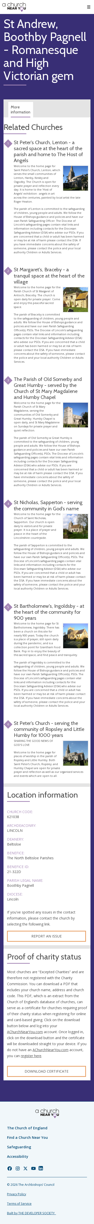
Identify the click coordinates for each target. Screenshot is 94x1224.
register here (31, 1055)
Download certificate (46, 1071)
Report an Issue (46, 936)
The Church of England (27, 1128)
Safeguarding (19, 1147)
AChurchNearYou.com (25, 1031)
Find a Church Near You (27, 1137)
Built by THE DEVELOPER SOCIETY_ (31, 1213)
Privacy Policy (16, 1194)
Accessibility (17, 1156)
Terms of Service (19, 1204)
